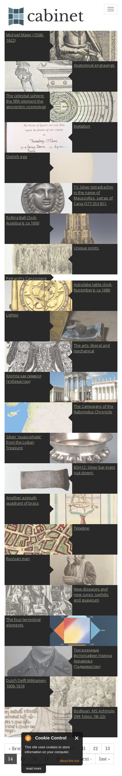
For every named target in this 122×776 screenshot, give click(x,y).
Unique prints (86, 248)
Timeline (81, 528)
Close (77, 738)
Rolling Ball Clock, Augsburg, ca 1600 (22, 220)
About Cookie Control (28, 738)
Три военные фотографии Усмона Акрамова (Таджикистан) (93, 658)
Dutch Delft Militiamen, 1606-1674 (26, 683)
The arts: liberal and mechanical (92, 348)
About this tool (69, 761)
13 (107, 748)
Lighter (12, 315)
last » (104, 759)
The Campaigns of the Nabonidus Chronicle (93, 409)
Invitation (82, 126)
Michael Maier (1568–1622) (25, 37)
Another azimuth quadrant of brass (22, 500)
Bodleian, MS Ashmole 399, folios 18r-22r (94, 713)
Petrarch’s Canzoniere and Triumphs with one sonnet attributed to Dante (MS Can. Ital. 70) (26, 278)
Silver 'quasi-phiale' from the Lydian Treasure (24, 442)
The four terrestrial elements (23, 622)
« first (15, 748)
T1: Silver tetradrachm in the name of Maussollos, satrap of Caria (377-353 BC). (93, 195)
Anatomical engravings (94, 65)
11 (84, 748)
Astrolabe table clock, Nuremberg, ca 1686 (93, 287)
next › (85, 759)
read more (33, 768)
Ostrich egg (16, 156)
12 (95, 748)
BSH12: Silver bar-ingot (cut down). (94, 470)
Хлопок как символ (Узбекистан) (23, 378)
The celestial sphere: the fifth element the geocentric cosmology (26, 101)
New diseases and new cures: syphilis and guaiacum (91, 595)
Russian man (18, 558)
